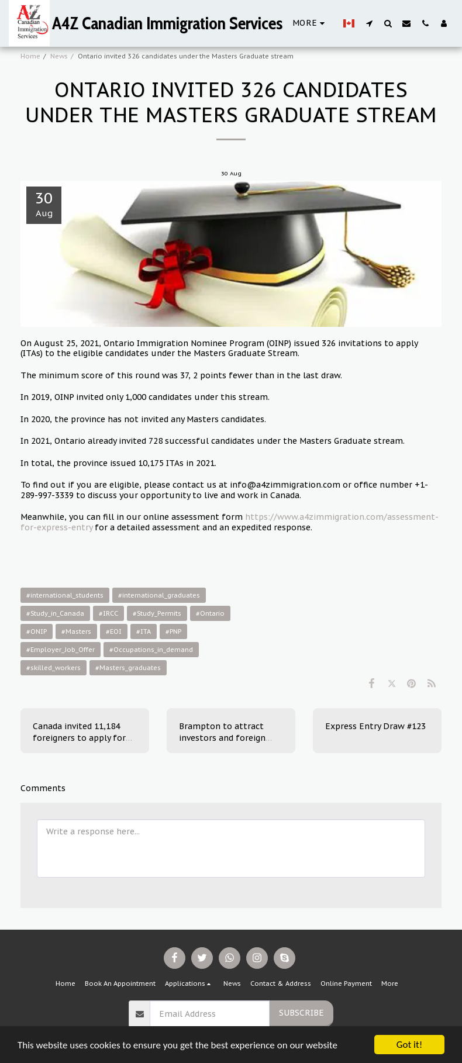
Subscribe (301, 1012)
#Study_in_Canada (55, 613)
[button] (369, 23)
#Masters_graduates (128, 668)
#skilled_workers (53, 668)
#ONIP (36, 631)
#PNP (173, 631)
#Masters (76, 631)
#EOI (114, 631)
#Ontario (210, 613)
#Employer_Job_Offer (60, 650)
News (59, 56)
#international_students (65, 595)
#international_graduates (159, 595)
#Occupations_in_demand (151, 650)
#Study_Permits (157, 613)
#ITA (143, 631)
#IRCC (108, 613)
